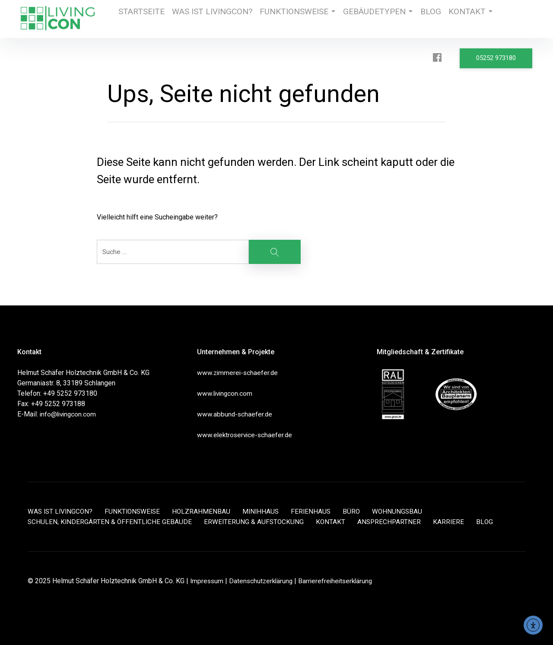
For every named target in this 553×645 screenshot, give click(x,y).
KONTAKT (454, 19)
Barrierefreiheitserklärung (340, 581)
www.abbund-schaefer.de (235, 414)
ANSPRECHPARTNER (393, 522)
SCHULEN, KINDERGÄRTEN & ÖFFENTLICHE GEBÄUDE (111, 522)
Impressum (207, 581)
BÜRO (359, 511)
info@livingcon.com (69, 414)
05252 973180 (498, 56)
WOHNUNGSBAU (405, 511)
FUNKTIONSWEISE (285, 19)
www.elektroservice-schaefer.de (246, 435)
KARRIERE (453, 522)
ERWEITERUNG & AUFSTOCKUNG (256, 522)
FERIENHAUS (317, 511)
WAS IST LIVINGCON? (206, 19)
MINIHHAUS (266, 511)
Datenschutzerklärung (263, 581)
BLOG (411, 19)
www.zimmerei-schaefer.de (238, 373)
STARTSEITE (140, 19)
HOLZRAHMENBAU (206, 511)
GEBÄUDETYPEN (359, 19)
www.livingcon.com (225, 393)
